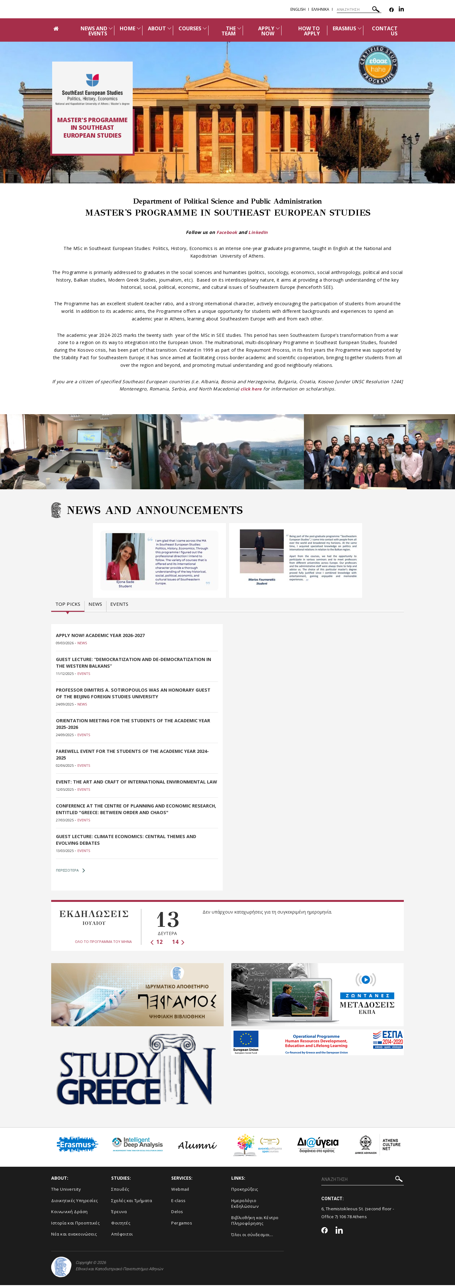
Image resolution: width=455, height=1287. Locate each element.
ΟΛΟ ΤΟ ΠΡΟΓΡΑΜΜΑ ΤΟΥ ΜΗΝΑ (103, 943)
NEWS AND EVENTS (94, 31)
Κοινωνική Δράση (69, 1213)
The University (66, 1191)
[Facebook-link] (391, 10)
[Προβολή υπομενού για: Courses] (204, 28)
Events (119, 604)
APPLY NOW (266, 31)
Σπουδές (120, 1191)
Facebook (226, 232)
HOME (127, 28)
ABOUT (157, 28)
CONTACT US (384, 31)
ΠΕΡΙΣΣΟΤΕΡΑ (70, 872)
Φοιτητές (120, 1225)
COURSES (190, 28)
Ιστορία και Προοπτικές (75, 1225)
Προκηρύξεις (244, 1191)
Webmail (180, 1191)
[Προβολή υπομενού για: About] (169, 28)
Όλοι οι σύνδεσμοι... (252, 1236)
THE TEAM (228, 31)
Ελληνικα (320, 9)
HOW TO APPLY (309, 31)
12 (156, 943)
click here (251, 389)
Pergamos (181, 1225)
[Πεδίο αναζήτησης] (359, 9)
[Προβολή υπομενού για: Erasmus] (359, 28)
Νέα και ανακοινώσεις (74, 1236)
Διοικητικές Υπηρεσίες (74, 1202)
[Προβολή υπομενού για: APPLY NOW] (277, 28)
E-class (178, 1202)
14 (178, 943)
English (298, 9)
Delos (177, 1213)
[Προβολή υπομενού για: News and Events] (110, 28)
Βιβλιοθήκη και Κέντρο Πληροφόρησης (255, 1222)
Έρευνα (119, 1213)
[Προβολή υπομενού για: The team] (239, 28)
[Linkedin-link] (401, 10)
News (95, 604)
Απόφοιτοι (122, 1236)
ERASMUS (344, 28)
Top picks (68, 604)
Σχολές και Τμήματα (131, 1202)
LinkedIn (259, 232)
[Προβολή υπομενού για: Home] (138, 28)
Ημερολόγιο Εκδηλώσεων (244, 1205)
